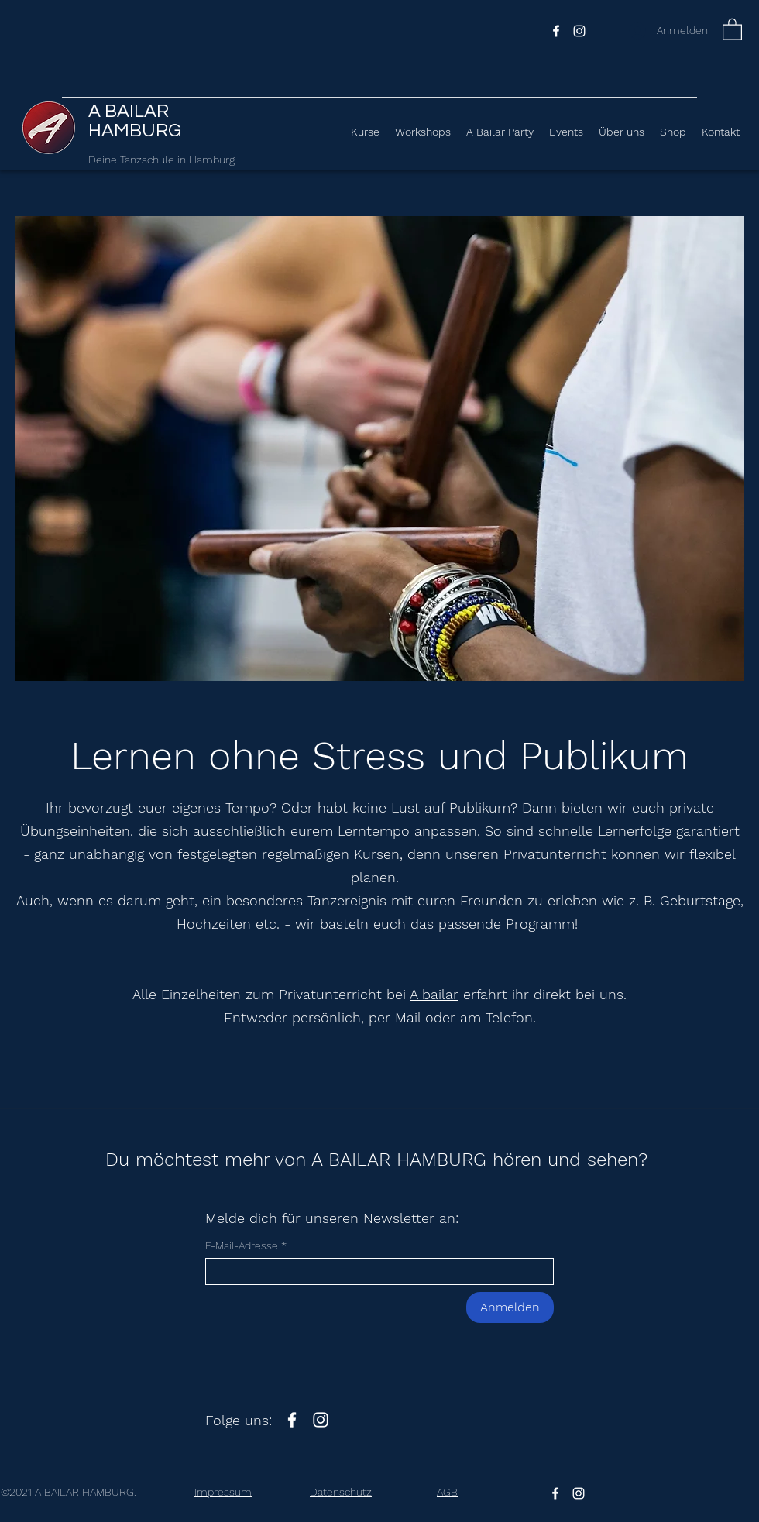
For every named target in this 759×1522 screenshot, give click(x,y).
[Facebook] (556, 31)
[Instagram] (579, 31)
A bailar (434, 994)
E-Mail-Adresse (241, 1245)
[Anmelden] (510, 1307)
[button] (732, 28)
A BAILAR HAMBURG (136, 120)
